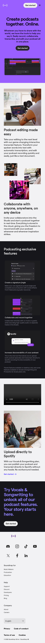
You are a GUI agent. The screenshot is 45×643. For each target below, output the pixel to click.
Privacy (7, 628)
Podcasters (8, 572)
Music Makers (8, 569)
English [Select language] (14, 621)
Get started (30, 5)
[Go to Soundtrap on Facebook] (17, 556)
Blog (5, 598)
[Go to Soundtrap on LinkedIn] (26, 556)
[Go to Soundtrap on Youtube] (35, 546)
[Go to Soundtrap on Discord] (8, 546)
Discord (6, 589)
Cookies (22, 635)
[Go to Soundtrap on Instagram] (17, 546)
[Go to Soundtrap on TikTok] (26, 546)
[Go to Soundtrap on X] (8, 556)
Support (7, 586)
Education (7, 575)
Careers (6, 612)
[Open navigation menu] (39, 5)
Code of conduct (21, 628)
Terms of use (9, 635)
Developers (8, 592)
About (6, 609)
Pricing (6, 595)
